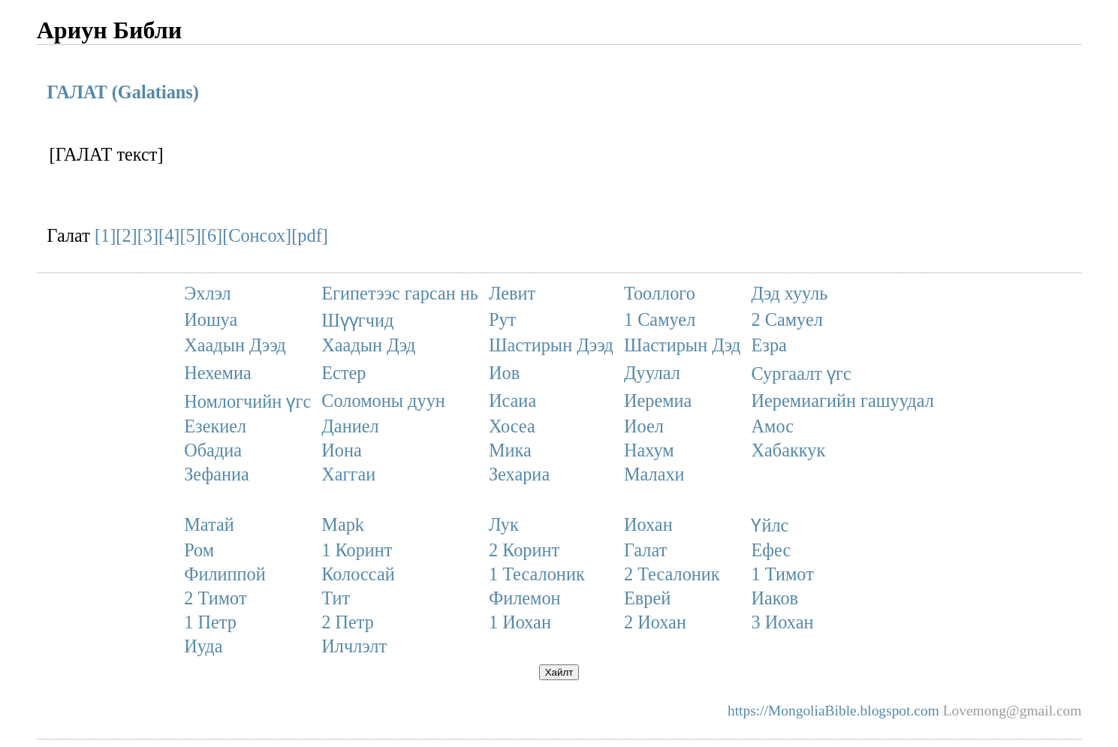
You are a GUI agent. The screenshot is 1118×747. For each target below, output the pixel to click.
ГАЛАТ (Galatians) (123, 92)
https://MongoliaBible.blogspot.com (833, 710)
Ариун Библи (109, 30)
